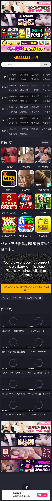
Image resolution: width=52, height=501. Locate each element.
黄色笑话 (35, 122)
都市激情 (13, 118)
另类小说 (24, 122)
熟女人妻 (13, 90)
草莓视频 (35, 129)
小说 (4, 120)
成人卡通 (35, 96)
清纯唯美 (24, 112)
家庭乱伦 (24, 118)
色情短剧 (24, 133)
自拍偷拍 (24, 85)
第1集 (5, 297)
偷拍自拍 (24, 96)
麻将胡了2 (12, 79)
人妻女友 (35, 118)
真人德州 (24, 74)
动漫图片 (46, 107)
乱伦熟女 (35, 101)
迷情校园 (13, 122)
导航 (4, 131)
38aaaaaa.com (26, 57)
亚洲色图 (24, 107)
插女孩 (13, 129)
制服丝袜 (13, 101)
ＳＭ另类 (46, 90)
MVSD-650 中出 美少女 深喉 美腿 (27, 297)
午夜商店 (24, 129)
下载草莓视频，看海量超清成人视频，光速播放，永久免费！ (26, 289)
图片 (4, 109)
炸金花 (24, 79)
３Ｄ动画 (46, 85)
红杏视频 (13, 133)
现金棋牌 (35, 79)
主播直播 (35, 90)
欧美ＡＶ (35, 85)
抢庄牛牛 (46, 79)
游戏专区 (46, 74)
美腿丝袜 (13, 112)
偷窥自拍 (13, 107)
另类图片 (46, 112)
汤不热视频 (46, 129)
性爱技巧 (46, 122)
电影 (4, 98)
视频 (4, 87)
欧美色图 (35, 107)
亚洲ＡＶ (13, 85)
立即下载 (42, 495)
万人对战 (35, 74)
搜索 (46, 64)
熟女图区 (35, 112)
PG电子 (13, 74)
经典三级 (24, 101)
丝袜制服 (24, 90)
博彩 (4, 76)
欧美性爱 (46, 96)
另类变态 (46, 101)
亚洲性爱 (13, 96)
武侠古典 (46, 118)
